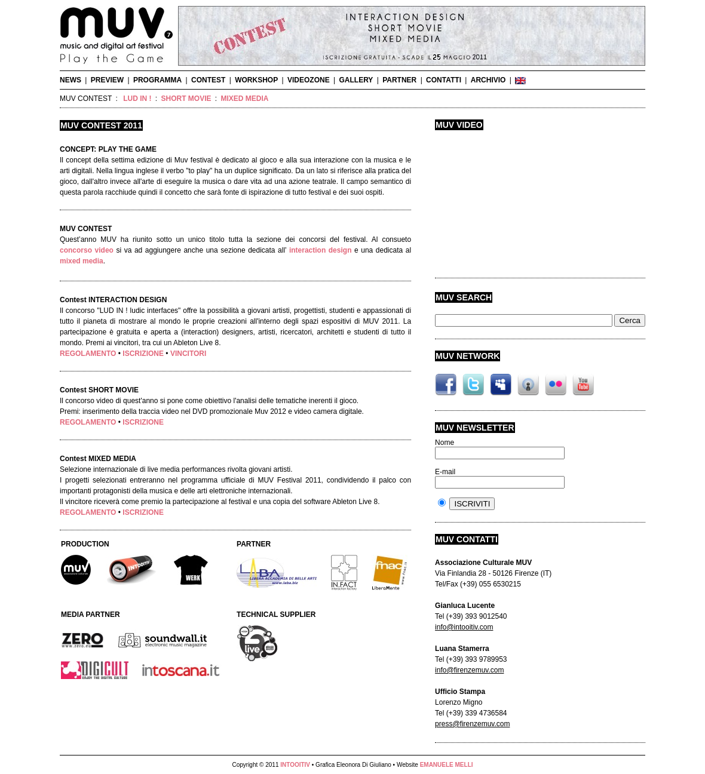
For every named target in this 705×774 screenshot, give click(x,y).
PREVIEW (107, 80)
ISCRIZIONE (143, 353)
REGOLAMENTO (88, 353)
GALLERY (356, 80)
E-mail (445, 472)
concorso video (87, 250)
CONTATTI (443, 80)
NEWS (70, 80)
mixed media (81, 261)
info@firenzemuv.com (469, 670)
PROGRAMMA (157, 80)
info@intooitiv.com (464, 627)
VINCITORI (188, 353)
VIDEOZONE (308, 80)
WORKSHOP (256, 80)
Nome (444, 442)
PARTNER (399, 80)
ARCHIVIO (488, 80)
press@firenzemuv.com (472, 724)
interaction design (320, 250)
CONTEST (208, 80)
